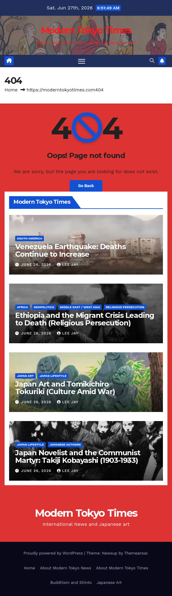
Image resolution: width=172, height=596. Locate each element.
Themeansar (135, 553)
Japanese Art (109, 582)
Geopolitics (44, 307)
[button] (152, 61)
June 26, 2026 (37, 264)
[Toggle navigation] (81, 61)
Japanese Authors (65, 444)
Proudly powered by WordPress (53, 553)
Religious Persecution (125, 307)
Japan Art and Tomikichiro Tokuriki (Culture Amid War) (65, 388)
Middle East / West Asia (80, 307)
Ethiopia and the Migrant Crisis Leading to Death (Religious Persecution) (84, 319)
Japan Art (25, 375)
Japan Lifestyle (53, 375)
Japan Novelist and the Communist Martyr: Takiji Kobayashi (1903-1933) (77, 456)
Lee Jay (67, 264)
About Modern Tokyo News (65, 568)
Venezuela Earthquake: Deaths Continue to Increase (70, 250)
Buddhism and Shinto (71, 582)
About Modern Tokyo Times (122, 568)
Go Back (86, 185)
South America (29, 238)
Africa (22, 307)
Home (11, 90)
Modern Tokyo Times (86, 30)
